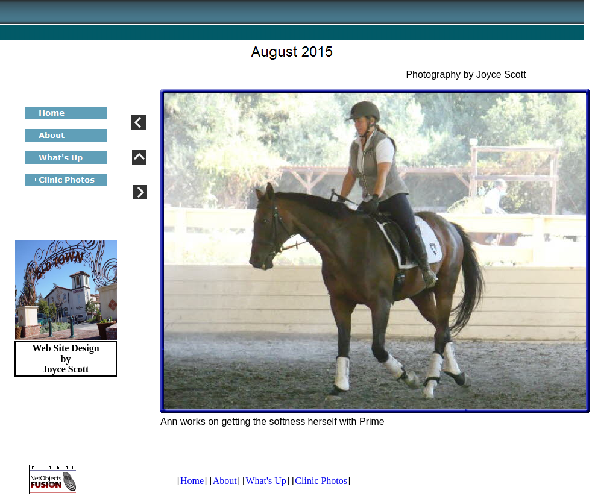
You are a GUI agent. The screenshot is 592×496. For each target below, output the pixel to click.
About (225, 481)
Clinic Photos (321, 481)
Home (192, 481)
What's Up (265, 481)
